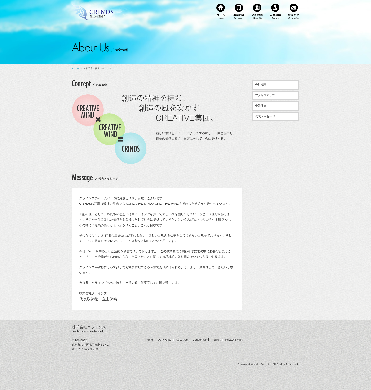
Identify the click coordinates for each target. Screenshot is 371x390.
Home (149, 339)
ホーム (75, 68)
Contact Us (199, 339)
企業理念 (260, 105)
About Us (182, 339)
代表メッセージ (265, 116)
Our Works (164, 339)
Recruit (215, 339)
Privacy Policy (234, 339)
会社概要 (260, 84)
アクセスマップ (265, 95)
